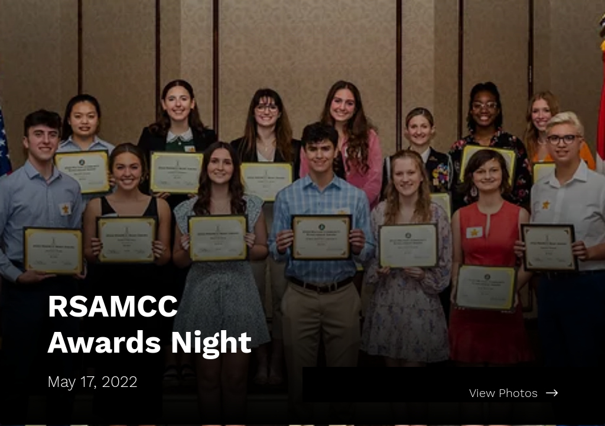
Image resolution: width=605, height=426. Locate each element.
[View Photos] (454, 392)
